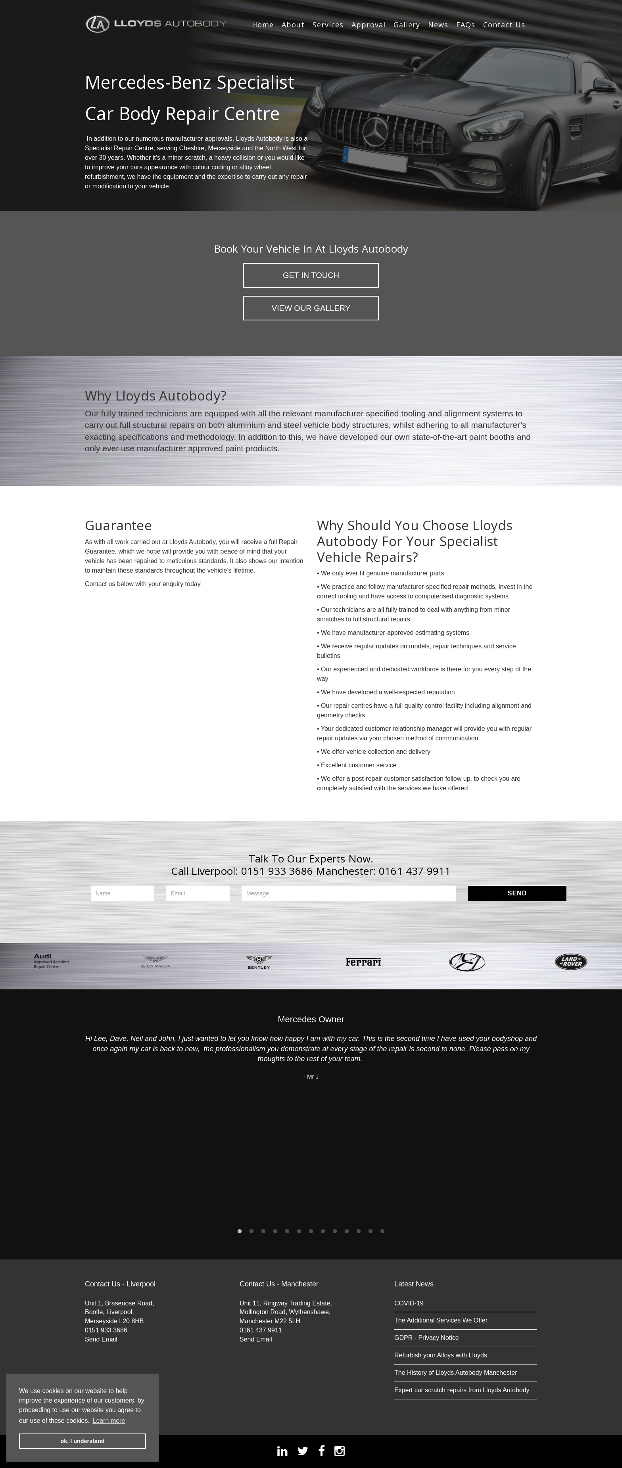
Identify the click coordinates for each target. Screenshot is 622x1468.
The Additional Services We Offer (441, 1320)
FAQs (465, 24)
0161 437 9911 (415, 871)
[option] (52, 962)
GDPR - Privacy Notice (426, 1337)
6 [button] (299, 1232)
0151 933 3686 (277, 871)
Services (328, 24)
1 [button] (240, 1232)
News (438, 24)
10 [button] (347, 1232)
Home (263, 24)
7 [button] (311, 1232)
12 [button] (370, 1232)
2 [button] (251, 1232)
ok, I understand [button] (82, 1441)
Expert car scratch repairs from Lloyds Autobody (462, 1390)
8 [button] (323, 1232)
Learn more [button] (109, 1420)
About (293, 24)
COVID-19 (409, 1303)
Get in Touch (311, 275)
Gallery (407, 24)
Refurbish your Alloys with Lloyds (440, 1355)
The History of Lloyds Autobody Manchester (455, 1372)
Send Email (101, 1339)
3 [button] (263, 1232)
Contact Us (504, 24)
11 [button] (359, 1232)
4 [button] (275, 1232)
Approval (368, 24)
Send (517, 893)
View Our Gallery (311, 308)
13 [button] (382, 1232)
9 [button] (335, 1232)
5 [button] (287, 1232)
